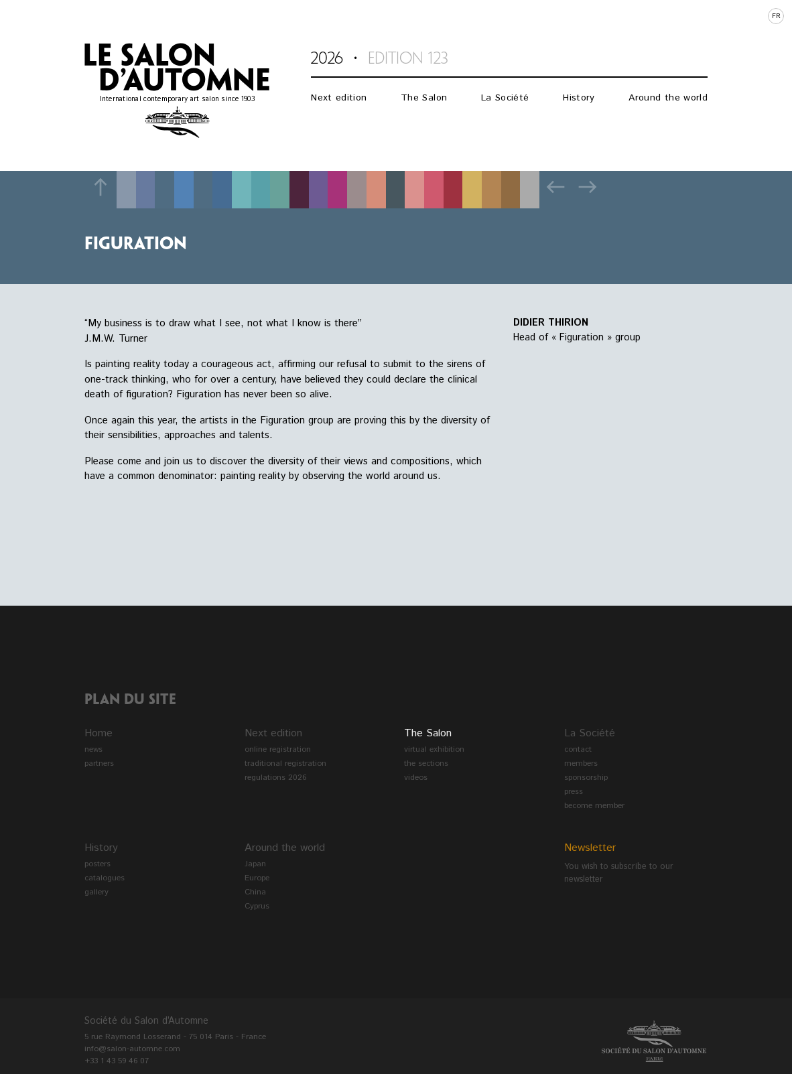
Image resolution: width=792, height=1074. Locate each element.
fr (776, 16)
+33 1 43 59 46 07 (116, 1061)
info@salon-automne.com (132, 1049)
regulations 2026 (275, 777)
